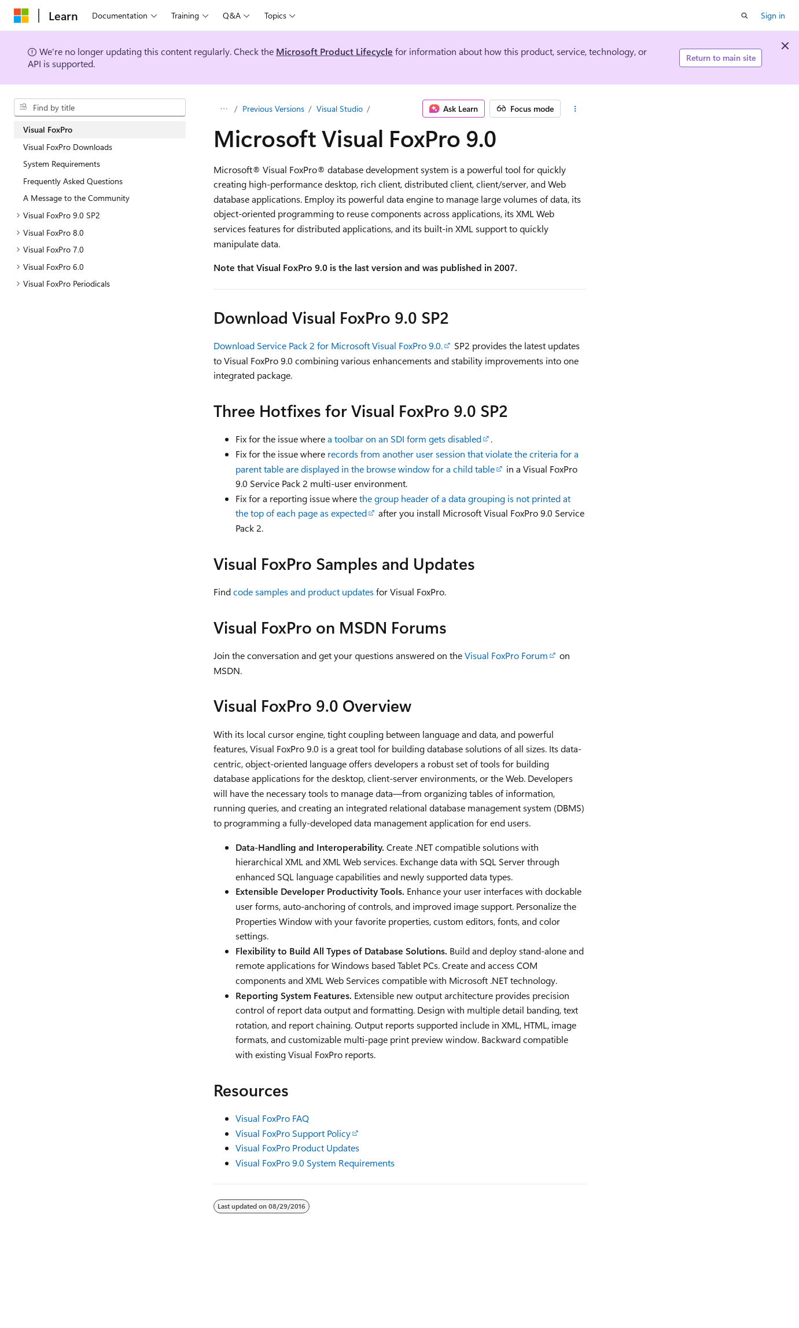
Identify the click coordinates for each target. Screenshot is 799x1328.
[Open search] (744, 15)
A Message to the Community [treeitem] (76, 197)
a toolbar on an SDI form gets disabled (404, 439)
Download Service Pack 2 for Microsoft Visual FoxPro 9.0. (328, 345)
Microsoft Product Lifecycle (334, 51)
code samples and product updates (303, 592)
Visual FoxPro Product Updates (297, 1148)
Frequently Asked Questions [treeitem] (73, 180)
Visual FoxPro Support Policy (293, 1133)
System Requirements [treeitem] (61, 163)
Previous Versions (273, 108)
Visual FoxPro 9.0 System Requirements (315, 1163)
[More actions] (575, 109)
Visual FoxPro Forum (506, 655)
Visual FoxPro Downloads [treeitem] (67, 146)
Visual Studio (339, 108)
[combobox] (100, 107)
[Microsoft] (21, 15)
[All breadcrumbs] (223, 109)
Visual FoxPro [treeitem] (47, 129)
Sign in (773, 15)
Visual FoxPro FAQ (272, 1118)
